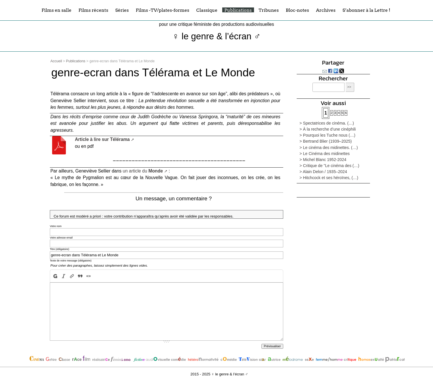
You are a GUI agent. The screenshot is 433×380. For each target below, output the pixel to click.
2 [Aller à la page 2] (331, 113)
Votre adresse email (61, 237)
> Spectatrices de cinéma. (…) (327, 123)
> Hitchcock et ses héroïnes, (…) (329, 177)
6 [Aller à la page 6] (346, 113)
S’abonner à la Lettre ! (366, 9)
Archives (325, 9)
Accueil (56, 61)
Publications (238, 9)
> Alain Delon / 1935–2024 (323, 171)
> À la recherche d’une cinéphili (328, 129)
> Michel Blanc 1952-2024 (323, 159)
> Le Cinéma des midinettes (325, 153)
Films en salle (57, 9)
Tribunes (269, 9)
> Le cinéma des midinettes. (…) (329, 147)
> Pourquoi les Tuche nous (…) (327, 135)
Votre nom (56, 226)
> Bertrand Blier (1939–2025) (326, 141)
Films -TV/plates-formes (162, 9)
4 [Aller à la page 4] (339, 113)
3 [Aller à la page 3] (335, 113)
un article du (143, 170)
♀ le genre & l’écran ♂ (216, 36)
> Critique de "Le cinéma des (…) (329, 165)
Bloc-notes (297, 9)
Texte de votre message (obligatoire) (71, 260)
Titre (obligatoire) (59, 249)
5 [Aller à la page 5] (342, 113)
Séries (122, 9)
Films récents (93, 9)
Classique (206, 9)
